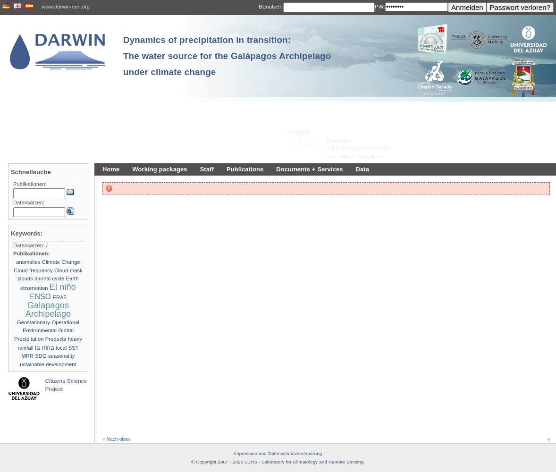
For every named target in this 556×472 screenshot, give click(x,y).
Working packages (159, 169)
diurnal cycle (49, 278)
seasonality (61, 356)
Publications (245, 169)
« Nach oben (116, 439)
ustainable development (48, 364)
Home (110, 169)
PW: (380, 6)
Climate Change (61, 262)
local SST (67, 348)
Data (363, 169)
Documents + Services (309, 169)
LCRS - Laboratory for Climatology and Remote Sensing (304, 461)
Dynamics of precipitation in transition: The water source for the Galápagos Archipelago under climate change (227, 56)
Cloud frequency (33, 270)
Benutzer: (271, 6)
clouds (25, 278)
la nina (44, 347)
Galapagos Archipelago (48, 310)
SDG (40, 356)
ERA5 (60, 297)
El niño (63, 287)
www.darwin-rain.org (66, 6)
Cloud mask (68, 270)
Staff (207, 169)
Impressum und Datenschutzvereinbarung (278, 453)
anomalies (28, 262)
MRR (27, 356)
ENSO (40, 297)
